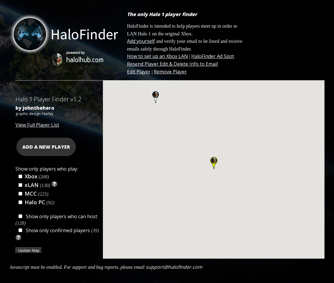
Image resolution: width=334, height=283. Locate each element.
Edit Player (138, 71)
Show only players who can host (61, 216)
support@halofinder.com (174, 267)
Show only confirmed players (58, 230)
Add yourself (141, 41)
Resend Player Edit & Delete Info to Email (172, 64)
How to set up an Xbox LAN (157, 56)
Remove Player (170, 71)
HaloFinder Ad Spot (212, 56)
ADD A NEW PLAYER (46, 147)
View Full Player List (37, 125)
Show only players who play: (46, 169)
